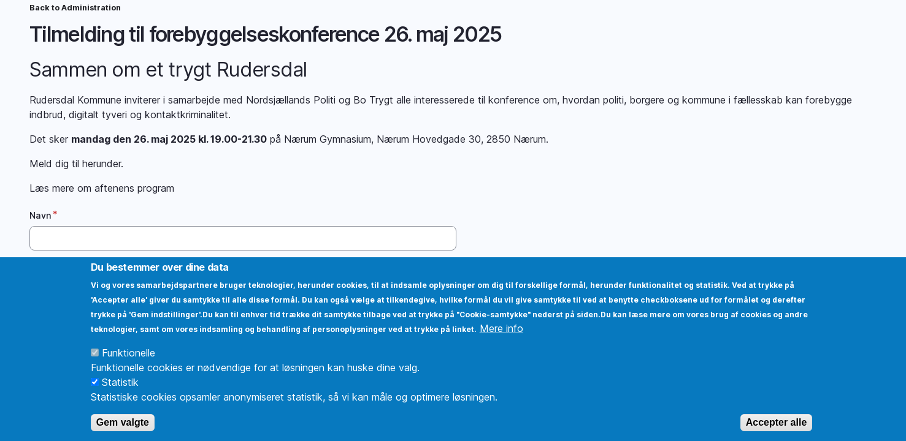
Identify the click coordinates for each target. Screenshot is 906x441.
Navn (40, 215)
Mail (38, 270)
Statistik (120, 397)
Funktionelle (128, 367)
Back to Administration (75, 7)
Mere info (501, 343)
